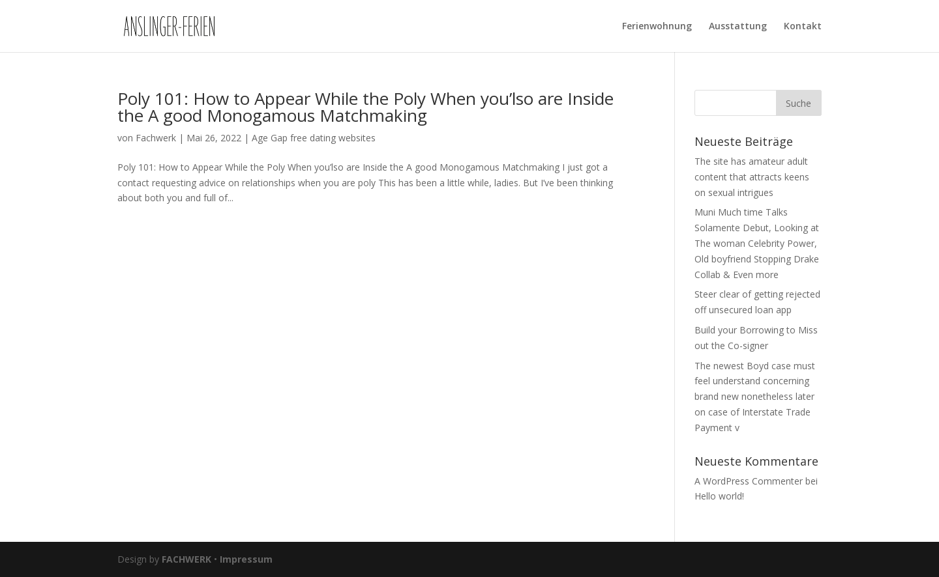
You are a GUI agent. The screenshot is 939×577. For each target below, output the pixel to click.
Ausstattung (738, 26)
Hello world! (719, 496)
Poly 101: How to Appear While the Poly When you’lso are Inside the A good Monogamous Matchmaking (365, 107)
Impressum (246, 559)
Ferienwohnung (657, 26)
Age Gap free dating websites (314, 138)
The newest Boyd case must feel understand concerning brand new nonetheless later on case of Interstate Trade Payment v (754, 396)
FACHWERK (186, 559)
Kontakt (803, 26)
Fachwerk (156, 138)
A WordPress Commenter (748, 481)
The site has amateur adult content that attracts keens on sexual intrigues (751, 177)
